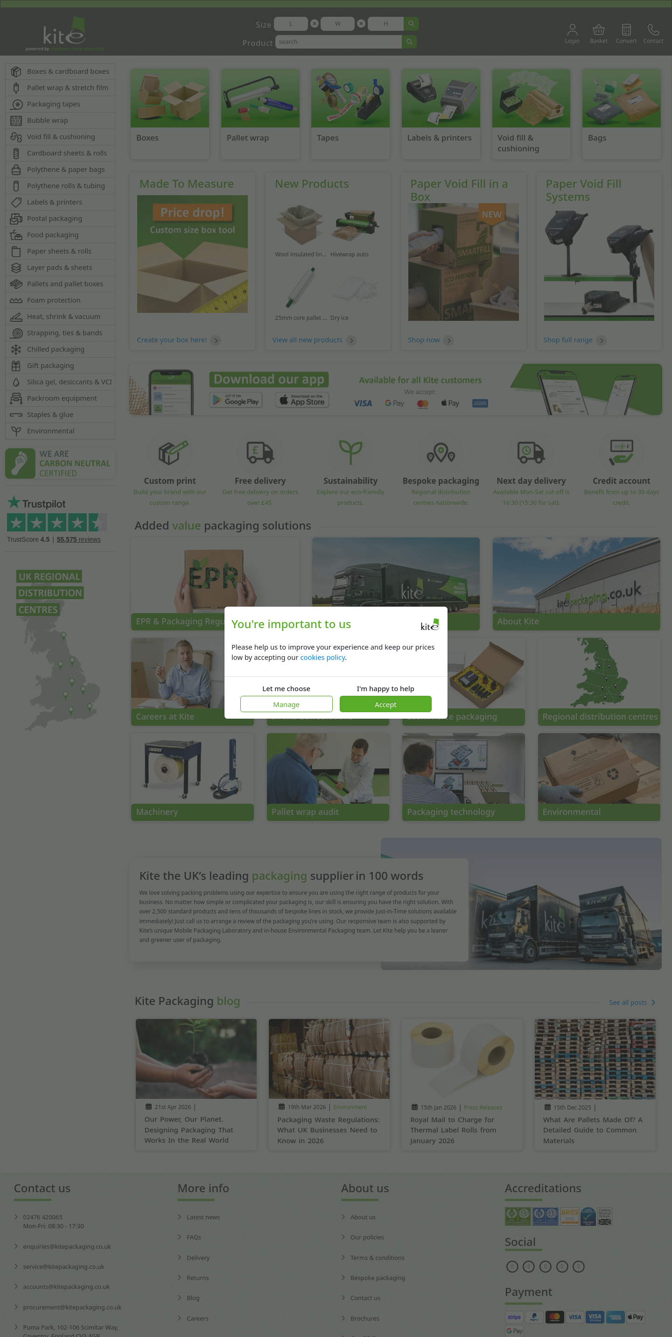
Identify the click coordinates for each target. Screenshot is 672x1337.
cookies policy (322, 657)
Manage (286, 704)
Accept (385, 704)
